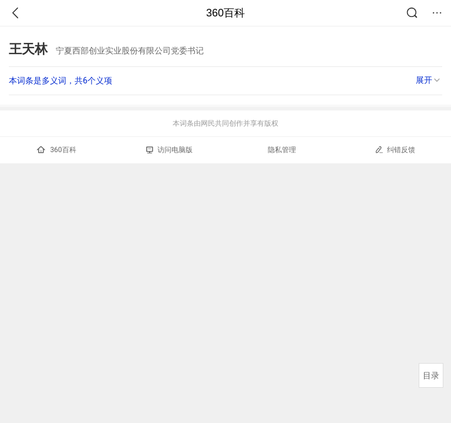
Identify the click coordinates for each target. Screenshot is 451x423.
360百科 (225, 13)
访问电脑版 (169, 150)
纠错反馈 (395, 149)
